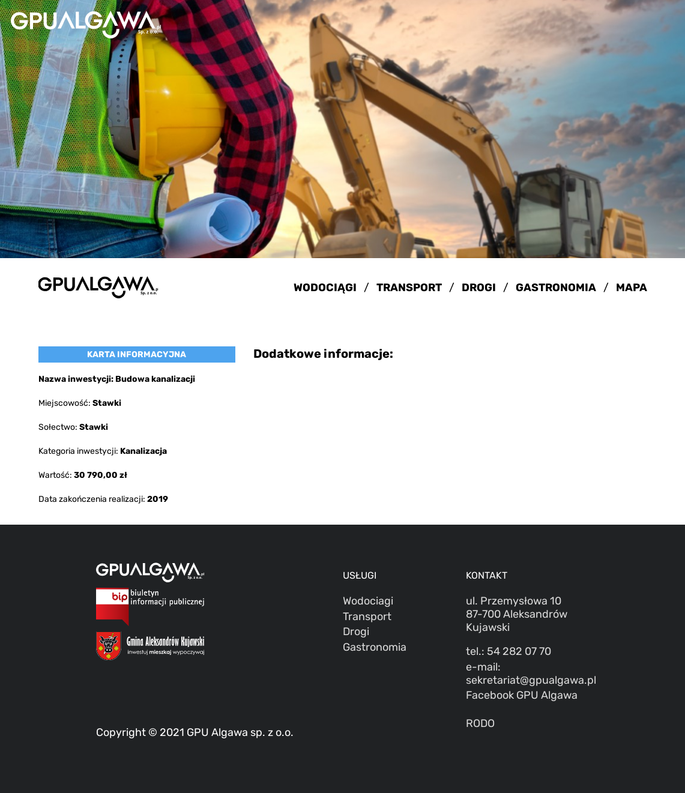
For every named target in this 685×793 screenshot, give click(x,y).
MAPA (631, 287)
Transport (367, 616)
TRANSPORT (409, 287)
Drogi (356, 631)
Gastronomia (374, 647)
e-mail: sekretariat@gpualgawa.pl (527, 673)
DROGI (479, 287)
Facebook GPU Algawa (522, 695)
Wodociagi (368, 601)
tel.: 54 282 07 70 (508, 651)
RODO (480, 723)
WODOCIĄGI (325, 287)
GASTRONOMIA (556, 287)
